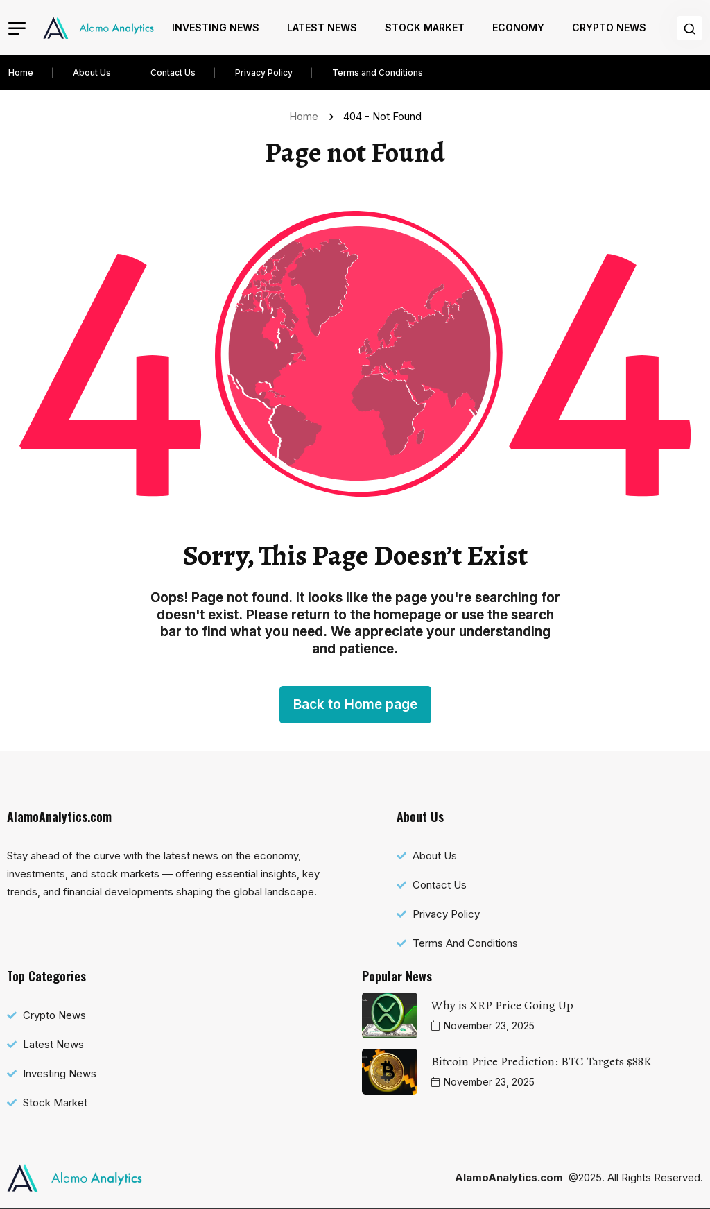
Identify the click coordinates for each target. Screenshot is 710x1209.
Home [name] (306, 116)
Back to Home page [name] (355, 704)
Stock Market (425, 27)
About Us (92, 72)
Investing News (215, 27)
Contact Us (173, 72)
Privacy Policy (264, 72)
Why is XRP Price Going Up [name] (502, 1005)
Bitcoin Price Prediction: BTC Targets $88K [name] (541, 1061)
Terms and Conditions (377, 72)
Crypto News (609, 27)
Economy (518, 27)
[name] (98, 28)
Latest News (322, 27)
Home (20, 72)
